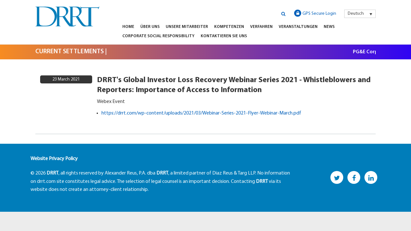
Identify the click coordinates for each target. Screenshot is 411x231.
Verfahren (261, 27)
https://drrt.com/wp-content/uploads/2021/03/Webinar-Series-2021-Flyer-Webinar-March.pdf (201, 113)
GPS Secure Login (315, 13)
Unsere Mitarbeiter (187, 27)
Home (128, 27)
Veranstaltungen (298, 27)
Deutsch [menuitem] (356, 13)
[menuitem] (360, 14)
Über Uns (150, 27)
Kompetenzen (229, 27)
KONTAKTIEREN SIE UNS (224, 36)
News (329, 27)
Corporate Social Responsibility (158, 36)
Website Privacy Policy (54, 158)
